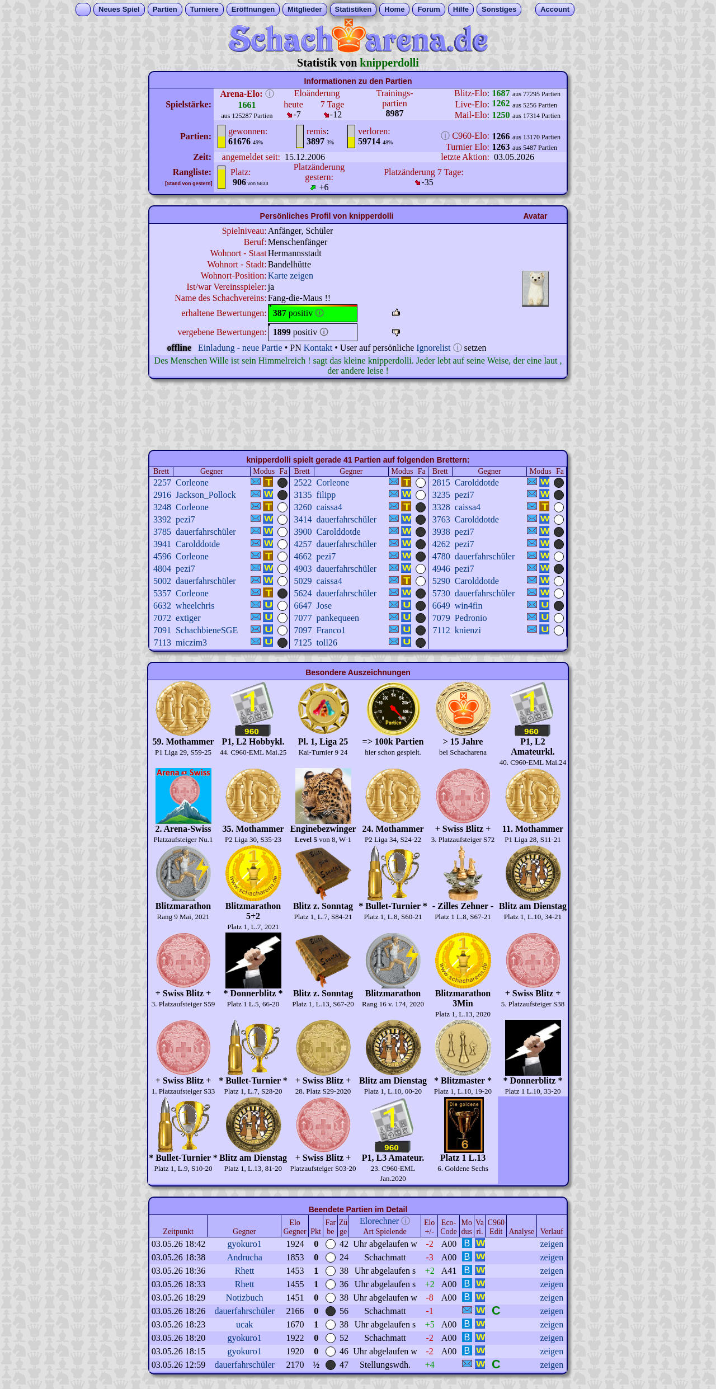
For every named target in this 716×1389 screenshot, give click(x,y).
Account (554, 9)
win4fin (469, 605)
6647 (303, 605)
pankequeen (338, 618)
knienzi (468, 630)
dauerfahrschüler (347, 519)
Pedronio (471, 618)
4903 (303, 568)
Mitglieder (305, 9)
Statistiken (353, 9)
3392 (162, 519)
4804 (162, 568)
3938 (441, 531)
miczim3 (191, 642)
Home (394, 9)
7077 (303, 618)
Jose (324, 605)
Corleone (192, 482)
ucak (244, 1324)
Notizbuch (244, 1297)
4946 (441, 568)
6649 (441, 605)
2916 (162, 495)
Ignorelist (433, 347)
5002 (162, 581)
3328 (441, 507)
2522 (303, 482)
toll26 (327, 642)
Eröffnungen (253, 9)
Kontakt (318, 347)
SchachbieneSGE (207, 630)
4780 (441, 556)
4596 (162, 556)
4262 (441, 544)
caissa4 (329, 507)
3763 (441, 519)
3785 (162, 531)
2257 (162, 482)
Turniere (204, 9)
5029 (303, 581)
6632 (162, 605)
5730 (441, 593)
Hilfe (461, 9)
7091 (162, 630)
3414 (303, 519)
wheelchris (195, 605)
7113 (162, 642)
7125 (303, 642)
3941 (162, 544)
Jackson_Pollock (206, 495)
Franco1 (331, 630)
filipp (326, 495)
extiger (188, 618)
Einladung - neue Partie (240, 347)
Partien (165, 9)
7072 (162, 618)
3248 (162, 507)
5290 (441, 581)
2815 (441, 482)
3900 (303, 531)
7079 (441, 618)
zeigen (551, 1244)
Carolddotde (477, 482)
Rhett (245, 1270)
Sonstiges (499, 9)
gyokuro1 (245, 1244)
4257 (303, 544)
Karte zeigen (290, 275)
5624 (303, 593)
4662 (303, 556)
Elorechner (379, 1221)
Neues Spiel (119, 9)
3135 (303, 495)
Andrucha (244, 1257)
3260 (303, 507)
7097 (303, 630)
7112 (441, 630)
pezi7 (464, 495)
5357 (162, 593)
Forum (428, 9)
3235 (441, 495)
